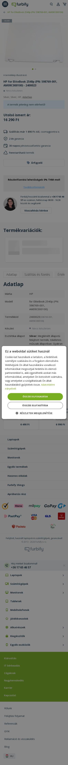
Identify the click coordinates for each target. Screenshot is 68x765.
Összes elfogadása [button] (35, 396)
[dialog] (34, 382)
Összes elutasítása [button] (35, 405)
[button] (34, 413)
